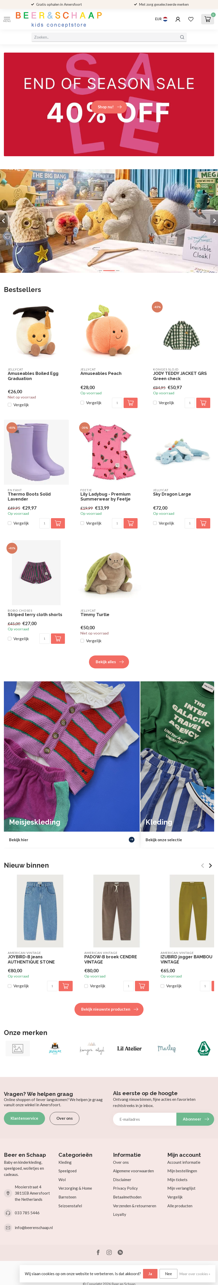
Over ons (64, 1118)
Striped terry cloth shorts (35, 614)
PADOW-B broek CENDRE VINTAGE (110, 959)
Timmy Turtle (94, 614)
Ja (150, 1273)
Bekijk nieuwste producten (109, 1009)
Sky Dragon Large (172, 494)
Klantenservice (24, 1118)
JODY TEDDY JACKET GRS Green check (180, 376)
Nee (168, 1273)
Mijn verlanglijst (181, 1188)
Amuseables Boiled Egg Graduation (33, 376)
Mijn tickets (177, 1179)
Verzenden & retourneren (134, 1205)
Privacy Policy (125, 1188)
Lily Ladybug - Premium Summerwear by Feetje (105, 497)
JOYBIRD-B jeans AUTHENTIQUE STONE (31, 959)
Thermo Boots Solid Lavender (29, 497)
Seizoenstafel (70, 1205)
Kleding (65, 1162)
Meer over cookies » (194, 1274)
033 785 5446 (27, 1212)
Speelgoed (67, 1170)
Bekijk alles (110, 662)
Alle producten (179, 1205)
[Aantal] (117, 403)
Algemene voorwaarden (133, 1170)
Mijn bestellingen (182, 1170)
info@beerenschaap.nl (34, 1227)
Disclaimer (122, 1179)
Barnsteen (67, 1197)
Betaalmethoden (127, 1197)
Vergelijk (21, 405)
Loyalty (119, 1214)
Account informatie (183, 1162)
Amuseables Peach (101, 373)
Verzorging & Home (75, 1188)
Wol (62, 1179)
